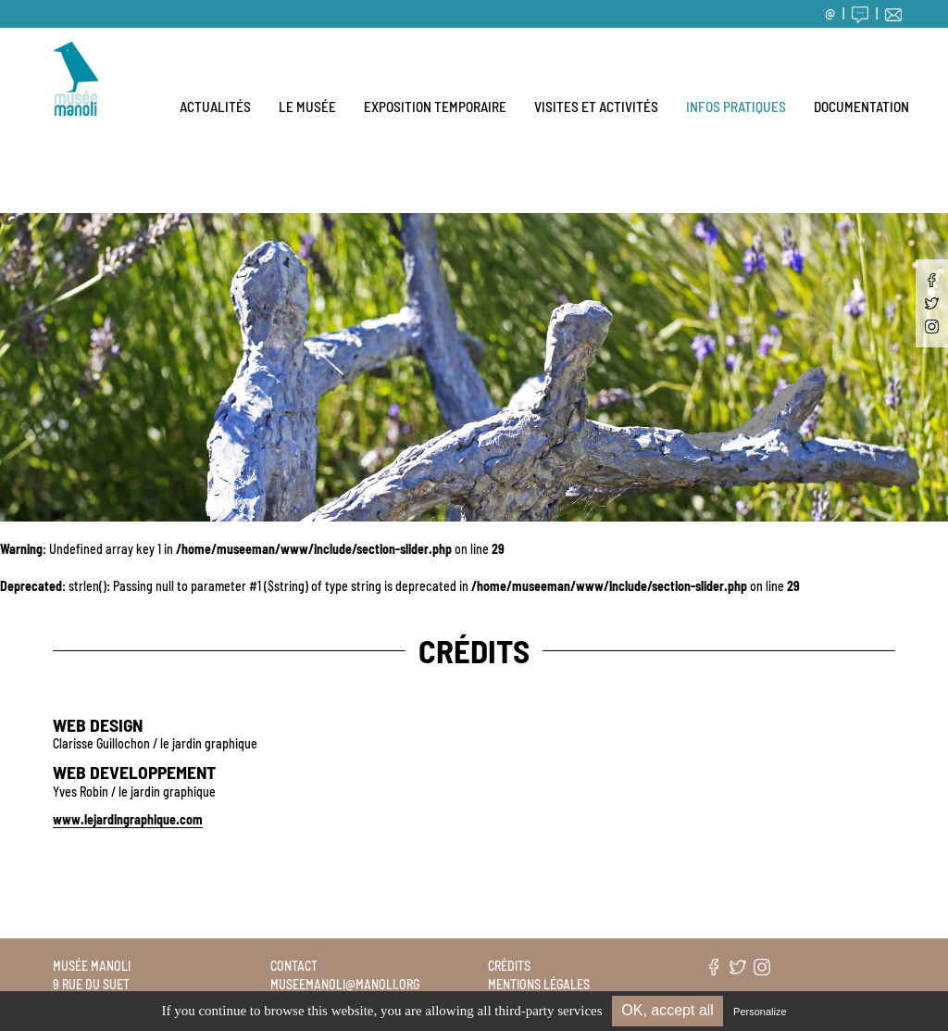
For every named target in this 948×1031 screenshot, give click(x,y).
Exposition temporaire (435, 106)
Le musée (307, 106)
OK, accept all (667, 1010)
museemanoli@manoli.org (344, 984)
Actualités (215, 106)
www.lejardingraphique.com (128, 819)
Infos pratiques (736, 106)
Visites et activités (596, 106)
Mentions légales (539, 984)
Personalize (759, 1011)
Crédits (509, 966)
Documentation (861, 106)
